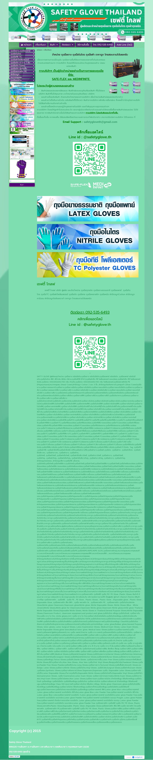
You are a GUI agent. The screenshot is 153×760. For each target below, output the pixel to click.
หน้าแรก (39, 50)
